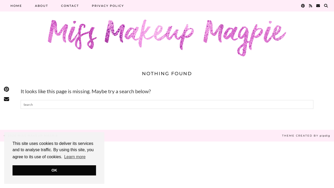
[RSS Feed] (311, 5)
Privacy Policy (108, 6)
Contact (70, 6)
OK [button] (54, 170)
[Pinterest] (303, 5)
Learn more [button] (75, 157)
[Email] (318, 5)
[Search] (326, 5)
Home (16, 6)
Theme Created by (306, 135)
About (41, 6)
